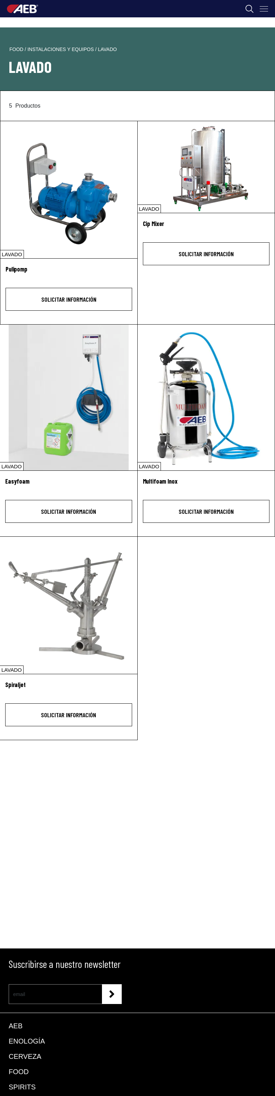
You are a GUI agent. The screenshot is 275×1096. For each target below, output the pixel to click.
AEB (16, 1026)
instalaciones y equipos (61, 49)
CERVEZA (25, 1056)
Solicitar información (68, 299)
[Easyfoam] (69, 397)
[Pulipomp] (68, 189)
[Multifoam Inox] (206, 397)
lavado (107, 49)
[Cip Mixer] (206, 167)
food (17, 49)
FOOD (19, 1072)
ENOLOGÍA (27, 1041)
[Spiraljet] (68, 605)
